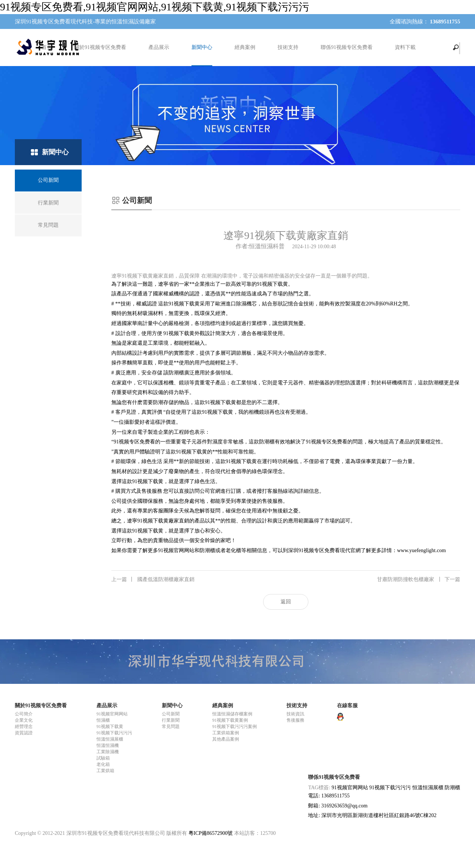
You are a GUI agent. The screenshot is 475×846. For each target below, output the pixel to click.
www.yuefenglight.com (421, 550)
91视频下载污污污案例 (234, 726)
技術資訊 (295, 714)
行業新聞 (171, 720)
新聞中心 (201, 47)
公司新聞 (171, 714)
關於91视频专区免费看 (100, 47)
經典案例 (245, 47)
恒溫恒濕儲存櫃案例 (232, 714)
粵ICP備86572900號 (211, 833)
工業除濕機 (107, 751)
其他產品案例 (225, 739)
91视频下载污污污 (114, 732)
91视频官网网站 (112, 714)
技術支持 (288, 47)
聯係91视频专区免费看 (347, 47)
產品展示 (158, 47)
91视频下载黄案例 (230, 720)
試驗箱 (103, 758)
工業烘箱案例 (225, 732)
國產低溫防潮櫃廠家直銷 (152, 579)
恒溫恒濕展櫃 (109, 739)
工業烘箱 (105, 770)
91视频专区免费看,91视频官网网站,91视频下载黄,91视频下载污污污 (154, 7)
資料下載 (405, 47)
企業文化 (24, 720)
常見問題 (171, 726)
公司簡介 (24, 714)
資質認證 (24, 732)
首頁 (47, 47)
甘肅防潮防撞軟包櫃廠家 (418, 579)
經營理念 (24, 726)
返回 (286, 601)
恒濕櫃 (103, 720)
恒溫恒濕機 (107, 745)
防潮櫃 (452, 787)
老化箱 (103, 764)
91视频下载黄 (109, 726)
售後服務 (295, 720)
